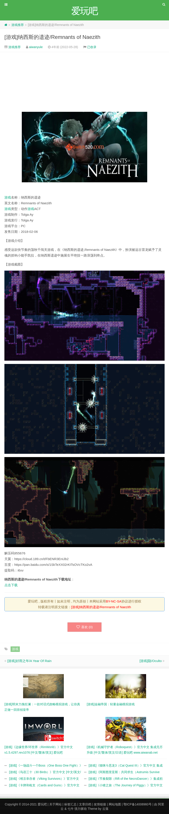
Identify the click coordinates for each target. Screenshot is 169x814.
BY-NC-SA (113, 601)
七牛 (71, 808)
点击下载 (11, 585)
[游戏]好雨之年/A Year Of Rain (29, 661)
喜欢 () (84, 627)
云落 (105, 808)
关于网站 (55, 804)
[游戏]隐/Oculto (151, 661)
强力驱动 (80, 808)
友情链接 (100, 804)
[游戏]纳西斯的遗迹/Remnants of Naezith (52, 37)
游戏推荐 (17, 25)
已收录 (91, 47)
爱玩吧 (42, 804)
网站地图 (115, 804)
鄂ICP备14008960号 (137, 804)
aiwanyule (36, 47)
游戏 (7, 197)
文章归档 (85, 804)
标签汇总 (70, 804)
